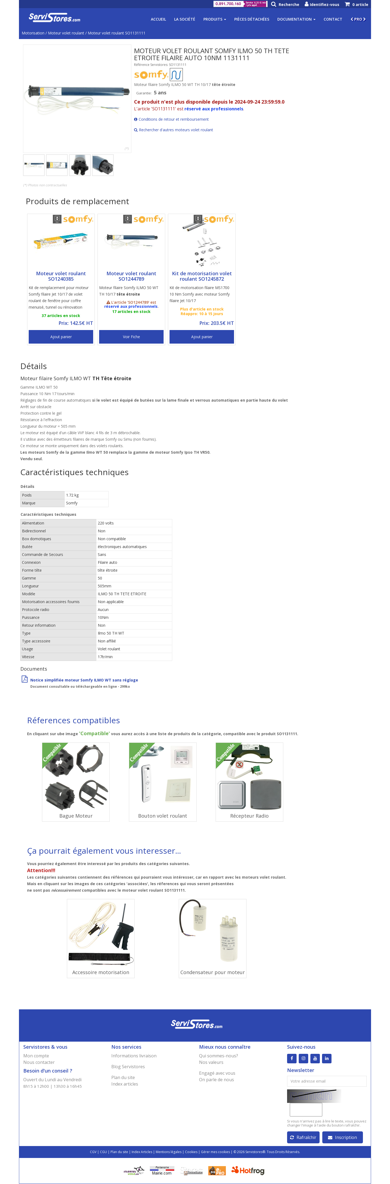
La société (184, 19)
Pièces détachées (251, 19)
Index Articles (142, 1152)
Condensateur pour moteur (212, 972)
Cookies (191, 1152)
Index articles (124, 1084)
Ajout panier (61, 336)
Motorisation (33, 33)
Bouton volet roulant (162, 815)
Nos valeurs (211, 1062)
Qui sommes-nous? (218, 1056)
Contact (333, 19)
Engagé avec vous (217, 1073)
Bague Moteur (76, 815)
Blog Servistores (128, 1067)
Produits (214, 19)
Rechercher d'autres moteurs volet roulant (173, 129)
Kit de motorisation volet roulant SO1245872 (202, 276)
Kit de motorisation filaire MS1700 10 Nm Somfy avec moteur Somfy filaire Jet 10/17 (200, 294)
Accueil (158, 19)
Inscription (342, 1138)
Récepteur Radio (249, 815)
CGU (103, 1152)
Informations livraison (134, 1056)
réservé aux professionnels (213, 109)
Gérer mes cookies (215, 1152)
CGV (93, 1152)
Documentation (296, 19)
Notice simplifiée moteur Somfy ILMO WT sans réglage (80, 680)
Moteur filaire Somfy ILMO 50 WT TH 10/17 (128, 291)
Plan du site (123, 1077)
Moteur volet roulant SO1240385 (61, 276)
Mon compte (36, 1056)
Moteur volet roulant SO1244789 (131, 276)
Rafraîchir (303, 1138)
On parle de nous (216, 1080)
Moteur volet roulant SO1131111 (116, 33)
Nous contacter (39, 1062)
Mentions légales (168, 1152)
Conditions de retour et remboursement (171, 119)
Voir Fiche (131, 336)
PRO (358, 19)
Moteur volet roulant (66, 33)
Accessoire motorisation (100, 972)
